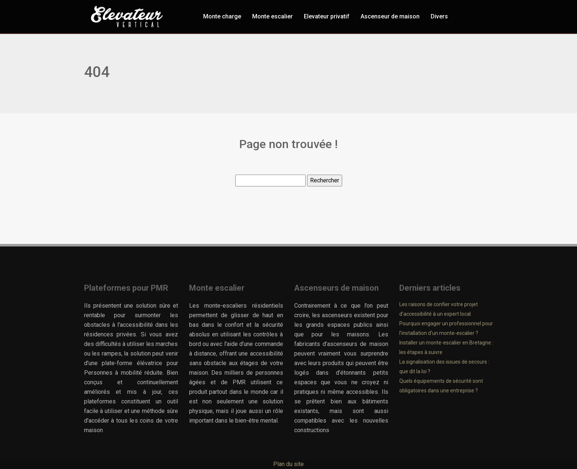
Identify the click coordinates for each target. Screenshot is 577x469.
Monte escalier (272, 16)
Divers (439, 16)
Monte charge (222, 16)
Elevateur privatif (327, 16)
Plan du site (288, 464)
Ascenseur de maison (390, 16)
